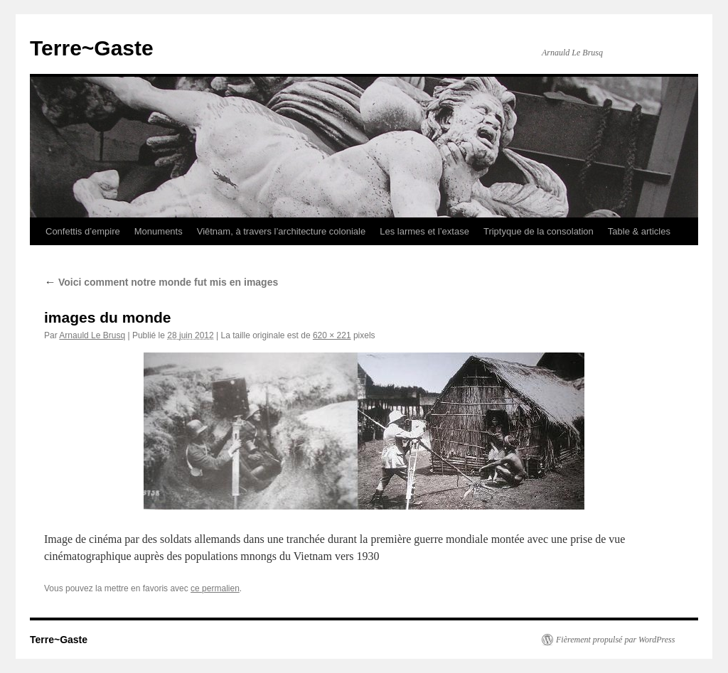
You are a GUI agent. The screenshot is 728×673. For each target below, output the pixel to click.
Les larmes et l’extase (424, 231)
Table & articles (639, 231)
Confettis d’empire (83, 231)
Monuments (158, 231)
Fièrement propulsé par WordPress (615, 640)
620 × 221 (332, 335)
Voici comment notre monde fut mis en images (161, 282)
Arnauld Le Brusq (92, 335)
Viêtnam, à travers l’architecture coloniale (281, 231)
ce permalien (215, 588)
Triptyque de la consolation (538, 231)
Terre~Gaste (92, 48)
